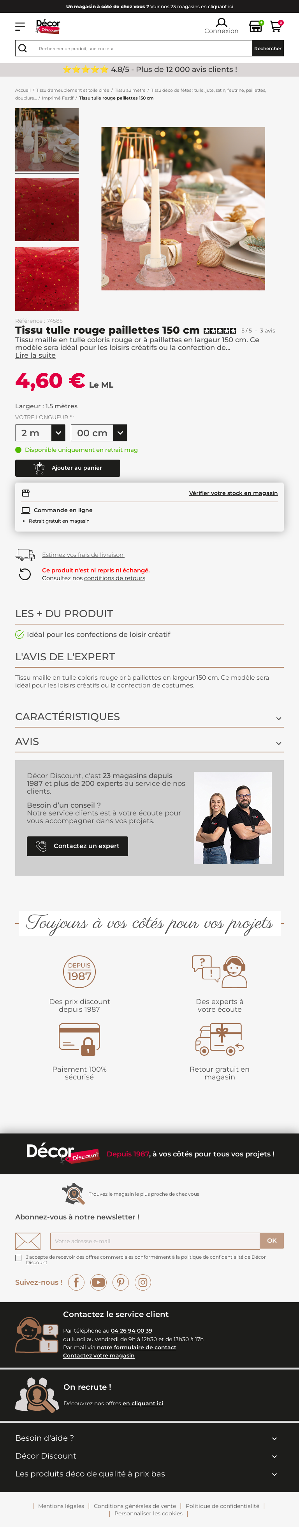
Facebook (76, 1282)
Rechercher (267, 48)
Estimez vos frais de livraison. (83, 554)
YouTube (98, 1282)
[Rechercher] (149, 48)
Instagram (143, 1282)
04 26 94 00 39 (131, 1330)
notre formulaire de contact (136, 1347)
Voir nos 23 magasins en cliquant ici (149, 6)
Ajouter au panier (67, 468)
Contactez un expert (78, 846)
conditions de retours (114, 578)
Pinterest (121, 1282)
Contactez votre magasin (99, 1355)
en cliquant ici (143, 1403)
